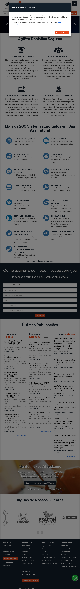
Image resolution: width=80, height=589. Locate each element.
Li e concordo (61, 32)
